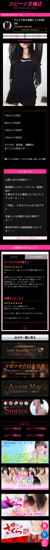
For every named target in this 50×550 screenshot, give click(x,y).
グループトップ (3, 11)
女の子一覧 (15, 11)
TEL (44, 535)
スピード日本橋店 (36, 427)
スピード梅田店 (12, 427)
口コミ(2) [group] (13, 257)
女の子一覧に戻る (25, 336)
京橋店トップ (10, 11)
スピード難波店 (12, 434)
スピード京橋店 (25, 4)
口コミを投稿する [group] (36, 256)
